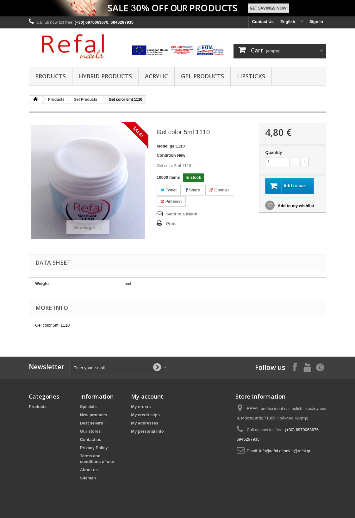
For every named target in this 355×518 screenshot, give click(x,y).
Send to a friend (181, 214)
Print (171, 223)
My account (147, 396)
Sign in (316, 21)
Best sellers (91, 423)
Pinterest (171, 201)
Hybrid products (105, 76)
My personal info (147, 431)
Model (163, 146)
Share (193, 190)
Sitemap (88, 478)
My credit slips (145, 415)
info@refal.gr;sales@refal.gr (284, 451)
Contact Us (263, 21)
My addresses (144, 423)
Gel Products (202, 76)
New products (93, 415)
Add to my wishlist (295, 205)
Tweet (169, 190)
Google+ (219, 190)
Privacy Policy (94, 447)
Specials (88, 406)
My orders (141, 406)
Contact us (90, 439)
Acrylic (156, 76)
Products (50, 76)
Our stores (90, 431)
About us (89, 469)
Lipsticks (251, 76)
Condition (166, 155)
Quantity (273, 152)
